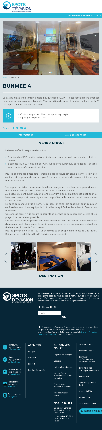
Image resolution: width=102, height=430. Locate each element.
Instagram (12, 396)
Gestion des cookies (88, 403)
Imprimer (25, 128)
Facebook (13, 128)
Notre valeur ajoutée (63, 367)
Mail (21, 128)
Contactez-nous (86, 344)
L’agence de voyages (63, 354)
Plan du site (84, 376)
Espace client (84, 397)
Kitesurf (31, 364)
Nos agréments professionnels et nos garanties (63, 375)
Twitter (17, 128)
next (97, 258)
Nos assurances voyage (61, 393)
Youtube (11, 386)
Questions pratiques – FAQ (88, 383)
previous (5, 258)
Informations (25, 134)
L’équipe (57, 361)
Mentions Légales (87, 350)
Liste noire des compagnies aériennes (89, 369)
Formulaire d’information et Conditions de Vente (88, 359)
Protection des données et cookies (62, 385)
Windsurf (32, 357)
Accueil (5, 77)
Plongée (31, 351)
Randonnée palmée (36, 370)
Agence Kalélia (85, 391)
